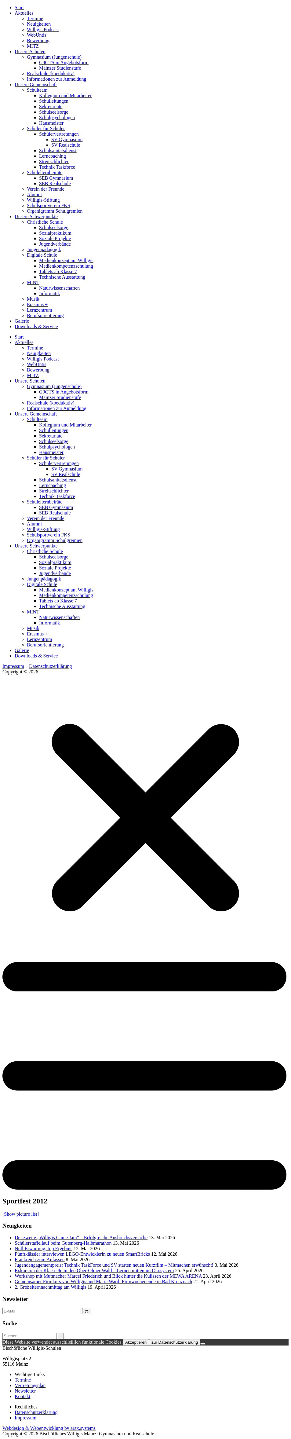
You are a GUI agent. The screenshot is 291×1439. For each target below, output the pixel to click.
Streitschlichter (54, 161)
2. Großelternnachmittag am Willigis (50, 1287)
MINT (33, 282)
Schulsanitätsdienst (58, 150)
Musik (33, 299)
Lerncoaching (52, 156)
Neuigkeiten (39, 24)
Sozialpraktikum (55, 233)
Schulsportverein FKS (48, 205)
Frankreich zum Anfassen (40, 1259)
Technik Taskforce (57, 167)
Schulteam (37, 90)
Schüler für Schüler (46, 128)
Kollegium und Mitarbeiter (65, 95)
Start (19, 7)
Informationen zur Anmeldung (56, 79)
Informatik (49, 293)
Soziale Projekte (55, 238)
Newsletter (25, 1390)
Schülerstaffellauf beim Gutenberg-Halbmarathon (63, 1243)
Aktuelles (24, 13)
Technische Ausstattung (62, 277)
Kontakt (23, 1396)
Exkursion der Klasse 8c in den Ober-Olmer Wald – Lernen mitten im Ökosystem (94, 1270)
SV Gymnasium (66, 139)
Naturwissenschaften (59, 288)
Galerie (22, 321)
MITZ (33, 46)
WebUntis (36, 35)
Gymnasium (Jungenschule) (54, 57)
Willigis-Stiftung (43, 200)
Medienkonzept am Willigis (66, 260)
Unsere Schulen (30, 51)
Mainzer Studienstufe (60, 68)
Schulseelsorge (53, 112)
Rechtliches (26, 1406)
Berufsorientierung (45, 315)
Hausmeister (51, 123)
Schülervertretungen (59, 134)
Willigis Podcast (43, 29)
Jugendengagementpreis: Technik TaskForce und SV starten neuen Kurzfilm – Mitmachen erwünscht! (114, 1265)
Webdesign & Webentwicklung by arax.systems (49, 1428)
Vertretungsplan (30, 1385)
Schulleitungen (53, 101)
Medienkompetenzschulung (66, 266)
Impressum (13, 666)
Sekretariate (50, 106)
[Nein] (202, 1344)
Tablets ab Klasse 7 (58, 271)
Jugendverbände (55, 244)
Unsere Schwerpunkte (36, 216)
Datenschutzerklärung (50, 666)
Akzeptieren (136, 1342)
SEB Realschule (55, 183)
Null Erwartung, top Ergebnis (43, 1248)
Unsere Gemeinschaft (36, 84)
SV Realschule (65, 145)
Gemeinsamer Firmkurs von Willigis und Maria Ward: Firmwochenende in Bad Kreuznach (103, 1281)
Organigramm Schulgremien (54, 211)
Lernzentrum (39, 310)
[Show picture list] (20, 1214)
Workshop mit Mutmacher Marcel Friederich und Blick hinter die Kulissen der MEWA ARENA (108, 1276)
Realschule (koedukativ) (51, 73)
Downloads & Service (36, 326)
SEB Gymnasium (56, 178)
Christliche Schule (45, 222)
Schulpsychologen (57, 117)
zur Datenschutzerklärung (174, 1342)
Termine (35, 18)
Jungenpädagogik (44, 249)
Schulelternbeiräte (44, 172)
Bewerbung (38, 40)
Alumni (34, 194)
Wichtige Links (30, 1374)
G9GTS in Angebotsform (64, 62)
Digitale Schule (42, 255)
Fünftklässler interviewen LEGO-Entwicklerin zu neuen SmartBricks (82, 1254)
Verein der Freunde (45, 189)
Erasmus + (37, 304)
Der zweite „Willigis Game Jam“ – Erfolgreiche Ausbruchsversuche (81, 1237)
